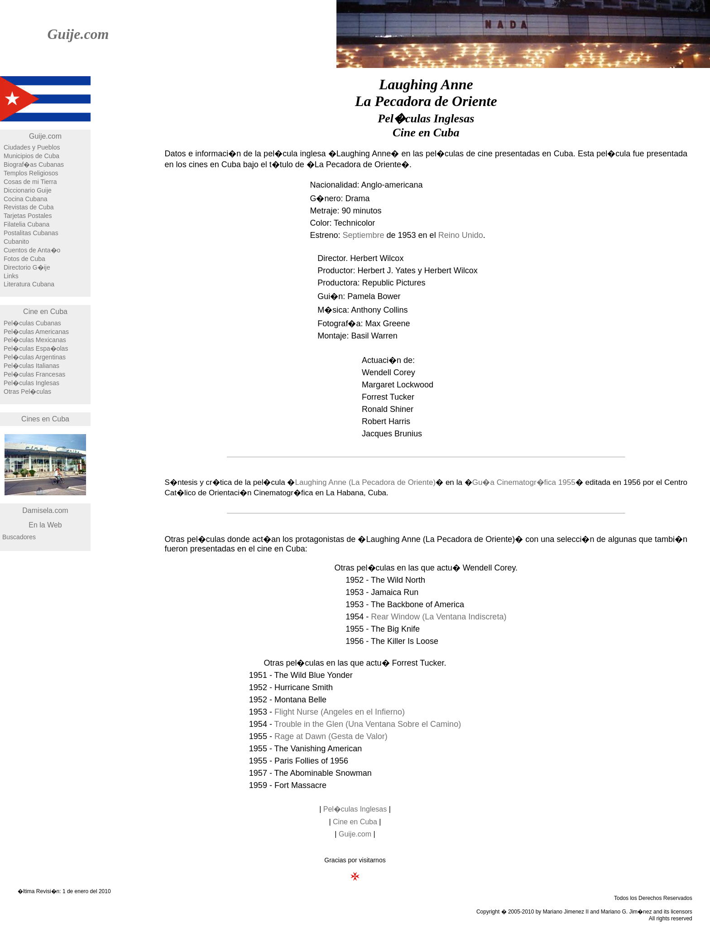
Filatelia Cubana (26, 224)
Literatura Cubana (29, 284)
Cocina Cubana (26, 199)
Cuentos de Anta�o (32, 250)
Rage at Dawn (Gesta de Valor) (331, 736)
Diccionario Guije (28, 190)
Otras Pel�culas (27, 391)
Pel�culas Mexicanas (35, 339)
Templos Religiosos (31, 173)
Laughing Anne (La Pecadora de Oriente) (365, 482)
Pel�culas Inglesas (31, 383)
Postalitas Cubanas (31, 233)
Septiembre (363, 235)
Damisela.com (45, 510)
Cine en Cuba (45, 311)
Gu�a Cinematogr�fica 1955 (524, 482)
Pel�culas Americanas (36, 331)
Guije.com (78, 34)
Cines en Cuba (45, 419)
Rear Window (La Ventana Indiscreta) (438, 616)
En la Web (45, 525)
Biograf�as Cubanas (34, 164)
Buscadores (19, 537)
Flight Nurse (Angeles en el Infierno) (339, 711)
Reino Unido (460, 235)
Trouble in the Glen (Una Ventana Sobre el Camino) (367, 724)
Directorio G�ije (27, 267)
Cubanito (16, 241)
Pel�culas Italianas (31, 365)
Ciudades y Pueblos (32, 147)
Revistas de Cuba (29, 207)
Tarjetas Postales (28, 215)
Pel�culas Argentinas (35, 357)
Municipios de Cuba (31, 156)
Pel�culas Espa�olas (36, 348)
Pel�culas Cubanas (32, 323)
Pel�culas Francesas (34, 374)
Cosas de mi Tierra (30, 181)
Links (11, 276)
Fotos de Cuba (24, 258)
